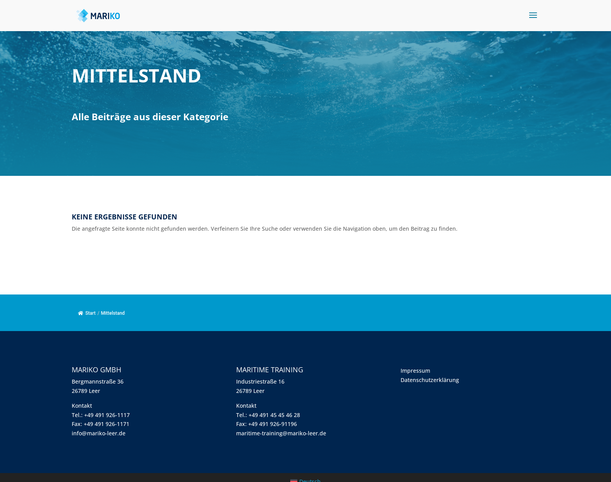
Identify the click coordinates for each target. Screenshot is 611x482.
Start (86, 313)
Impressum (415, 370)
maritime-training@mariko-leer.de (281, 433)
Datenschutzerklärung (430, 380)
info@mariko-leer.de (98, 433)
